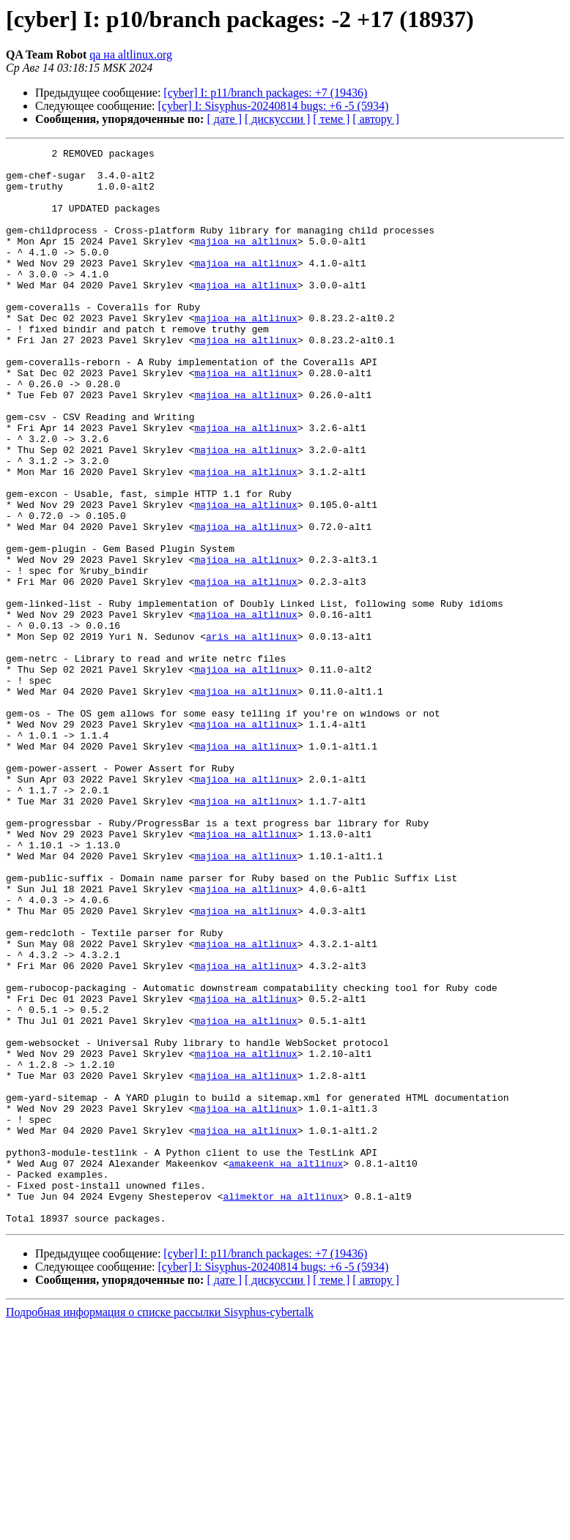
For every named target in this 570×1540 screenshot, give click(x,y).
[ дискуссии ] (277, 119)
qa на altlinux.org (130, 54)
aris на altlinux (251, 734)
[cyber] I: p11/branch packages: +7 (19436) (265, 92)
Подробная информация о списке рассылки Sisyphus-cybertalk (160, 1527)
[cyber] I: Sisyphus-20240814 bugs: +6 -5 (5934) (273, 106)
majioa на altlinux (245, 260)
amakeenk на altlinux (286, 1367)
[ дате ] (224, 119)
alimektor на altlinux (283, 1406)
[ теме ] (331, 119)
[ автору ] (375, 119)
